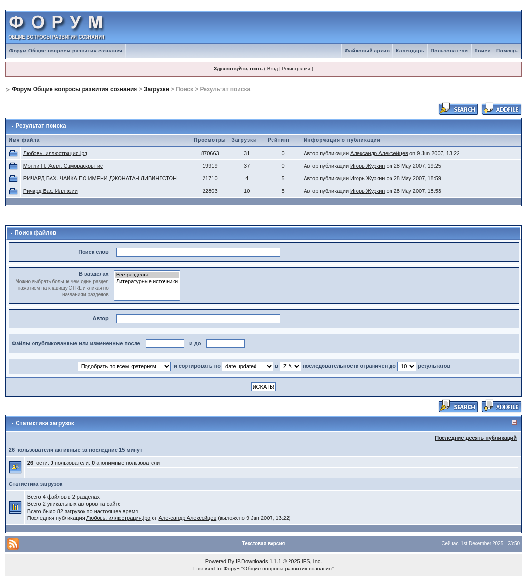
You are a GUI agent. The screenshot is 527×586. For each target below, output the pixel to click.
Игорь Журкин (367, 166)
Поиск (483, 50)
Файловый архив (367, 50)
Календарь (410, 50)
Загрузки (156, 89)
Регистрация (296, 68)
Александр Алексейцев (379, 153)
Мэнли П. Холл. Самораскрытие (63, 166)
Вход (272, 68)
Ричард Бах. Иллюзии (50, 191)
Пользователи (449, 50)
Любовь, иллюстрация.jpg (55, 153)
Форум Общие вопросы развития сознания (66, 50)
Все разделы (147, 275)
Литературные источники (147, 281)
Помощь (507, 50)
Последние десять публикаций (476, 438)
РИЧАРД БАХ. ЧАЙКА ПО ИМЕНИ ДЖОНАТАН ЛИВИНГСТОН (100, 178)
